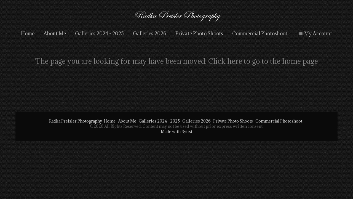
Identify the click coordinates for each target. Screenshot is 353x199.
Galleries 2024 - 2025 (99, 33)
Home (27, 33)
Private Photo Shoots (199, 33)
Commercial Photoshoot (259, 33)
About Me (55, 33)
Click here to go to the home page (263, 61)
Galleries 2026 (149, 33)
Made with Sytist (176, 131)
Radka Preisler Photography (75, 121)
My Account (315, 33)
